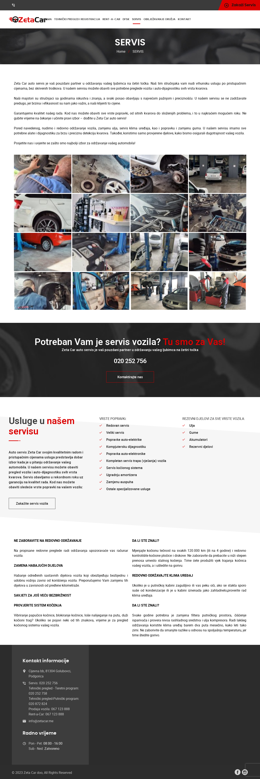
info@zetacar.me (41, 721)
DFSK (139, 19)
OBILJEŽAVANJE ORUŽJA (173, 19)
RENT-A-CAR (125, 19)
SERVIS (150, 19)
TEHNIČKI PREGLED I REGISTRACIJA (91, 19)
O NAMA (59, 19)
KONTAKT (198, 19)
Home (121, 51)
